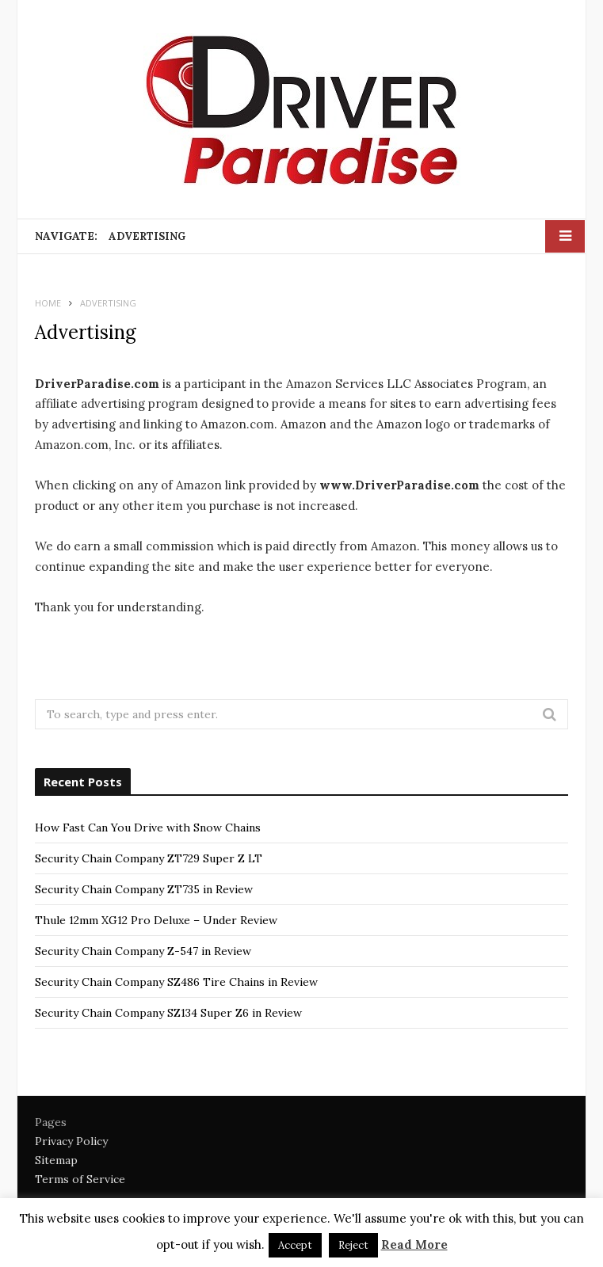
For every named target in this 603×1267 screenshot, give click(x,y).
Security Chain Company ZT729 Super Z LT (148, 858)
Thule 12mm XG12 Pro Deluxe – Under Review (156, 920)
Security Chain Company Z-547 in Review (143, 951)
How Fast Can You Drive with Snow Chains (148, 827)
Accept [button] (295, 1245)
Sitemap (56, 1160)
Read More (414, 1244)
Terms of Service (80, 1179)
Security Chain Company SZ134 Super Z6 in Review (168, 1013)
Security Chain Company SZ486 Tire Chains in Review (176, 982)
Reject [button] (353, 1245)
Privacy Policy (71, 1141)
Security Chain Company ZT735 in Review (144, 889)
